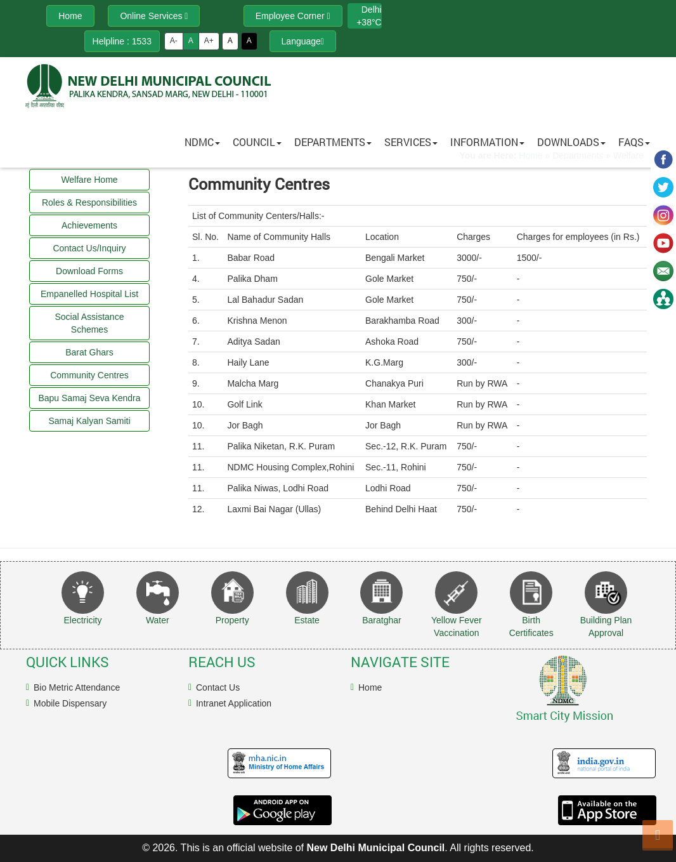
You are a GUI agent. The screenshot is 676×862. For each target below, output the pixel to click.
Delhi (371, 9)
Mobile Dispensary (70, 703)
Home (370, 687)
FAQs (634, 142)
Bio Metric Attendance (77, 687)
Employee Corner (293, 16)
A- (174, 40)
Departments (333, 142)
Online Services (154, 16)
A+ (209, 40)
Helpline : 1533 (122, 41)
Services (411, 142)
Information (487, 142)
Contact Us (218, 687)
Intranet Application (233, 703)
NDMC (202, 142)
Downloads (571, 142)
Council (257, 142)
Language (303, 41)
